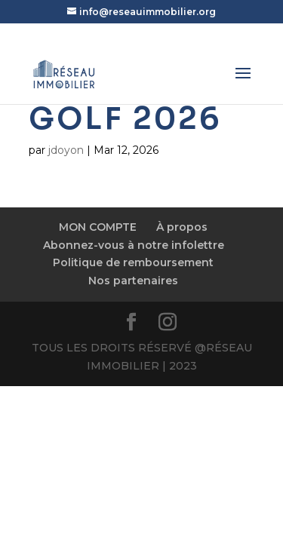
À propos (182, 227)
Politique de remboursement (133, 262)
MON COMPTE (98, 227)
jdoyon (66, 150)
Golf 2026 (125, 119)
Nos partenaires (133, 280)
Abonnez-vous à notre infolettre (133, 245)
